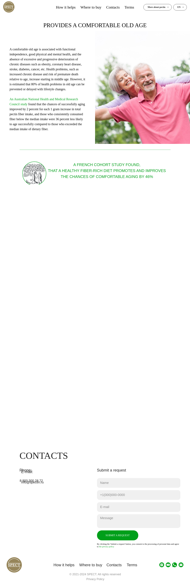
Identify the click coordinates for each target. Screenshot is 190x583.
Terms (129, 7)
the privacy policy (106, 546)
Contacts (113, 7)
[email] (138, 507)
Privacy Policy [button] (95, 579)
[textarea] (138, 521)
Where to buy (91, 7)
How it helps (66, 7)
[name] (138, 483)
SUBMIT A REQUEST (118, 535)
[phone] (138, 495)
